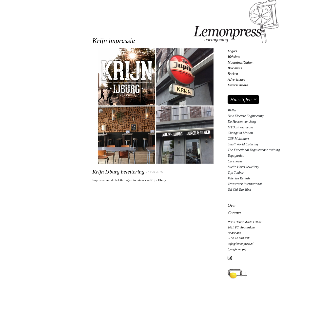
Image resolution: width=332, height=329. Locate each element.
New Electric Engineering (245, 116)
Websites (233, 57)
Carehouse (235, 161)
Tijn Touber (235, 172)
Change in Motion (240, 133)
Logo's (232, 51)
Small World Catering (243, 144)
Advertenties (236, 79)
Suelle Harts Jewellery (243, 167)
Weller (232, 110)
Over (232, 205)
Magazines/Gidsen (240, 62)
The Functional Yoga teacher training (254, 150)
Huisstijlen (241, 99)
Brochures (235, 68)
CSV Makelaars (238, 138)
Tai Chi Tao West (239, 189)
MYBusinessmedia (240, 127)
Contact (234, 212)
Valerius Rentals (239, 178)
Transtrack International (245, 184)
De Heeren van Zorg (242, 121)
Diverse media (238, 85)
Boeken (233, 74)
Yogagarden (236, 155)
